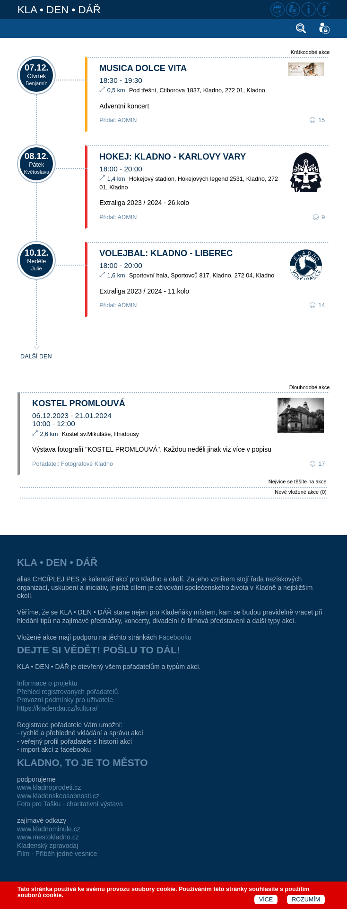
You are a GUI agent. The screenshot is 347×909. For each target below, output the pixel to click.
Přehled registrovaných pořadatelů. (68, 691)
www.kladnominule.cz (48, 829)
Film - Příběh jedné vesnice (57, 853)
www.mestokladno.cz (48, 837)
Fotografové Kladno (87, 464)
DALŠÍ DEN (36, 356)
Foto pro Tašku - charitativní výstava (70, 804)
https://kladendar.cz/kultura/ (57, 708)
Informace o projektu (47, 683)
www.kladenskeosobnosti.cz (58, 796)
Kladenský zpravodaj (47, 845)
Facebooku (175, 637)
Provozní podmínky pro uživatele (65, 700)
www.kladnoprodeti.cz (49, 787)
